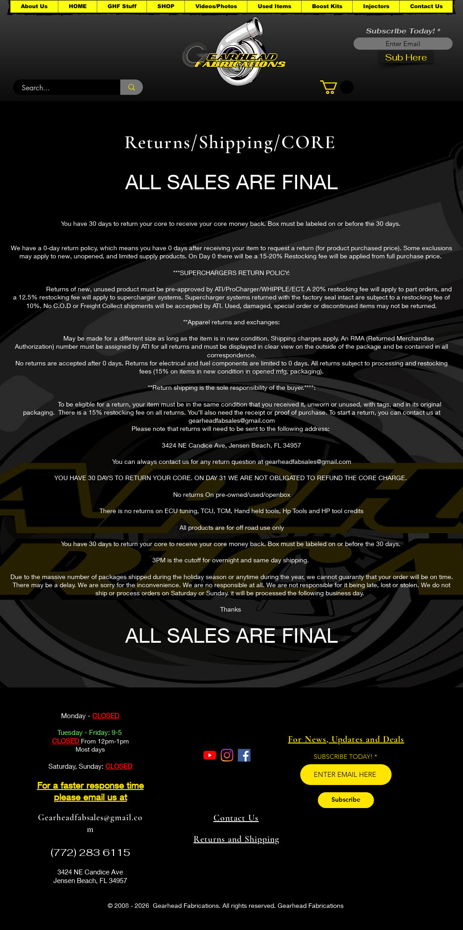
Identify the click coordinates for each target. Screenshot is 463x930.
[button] (121, 6)
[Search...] (61, 88)
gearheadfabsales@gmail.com (232, 420)
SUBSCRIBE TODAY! (343, 756)
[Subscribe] (346, 800)
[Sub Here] (405, 57)
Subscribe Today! (400, 31)
